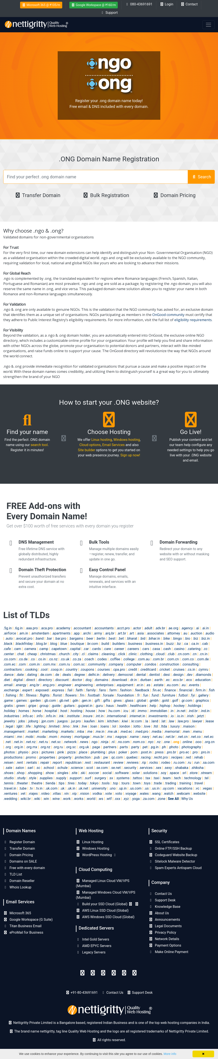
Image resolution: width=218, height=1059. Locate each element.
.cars (145, 649)
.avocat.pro (23, 638)
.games (21, 700)
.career (118, 649)
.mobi (29, 737)
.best (111, 638)
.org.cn (209, 742)
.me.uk (112, 731)
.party (134, 747)
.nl (113, 742)
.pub (96, 757)
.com (22, 664)
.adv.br (160, 628)
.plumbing (97, 752)
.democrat (125, 675)
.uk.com (51, 788)
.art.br (121, 633)
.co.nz (53, 659)
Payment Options (165, 945)
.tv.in (39, 788)
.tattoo (137, 778)
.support (75, 778)
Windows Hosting (92, 848)
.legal (9, 726)
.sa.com (208, 762)
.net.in (18, 742)
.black (7, 644)
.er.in (139, 685)
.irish (190, 716)
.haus (109, 706)
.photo (173, 747)
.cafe (7, 649)
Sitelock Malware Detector (172, 861)
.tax (147, 778)
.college (129, 659)
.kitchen (113, 721)
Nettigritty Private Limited (188, 1031)
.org (8, 747)
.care (107, 649)
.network (69, 742)
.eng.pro (48, 685)
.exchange (11, 690)
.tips (61, 783)
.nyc (150, 742)
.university (98, 788)
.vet (22, 794)
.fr (138, 695)
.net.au (157, 737)
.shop (20, 773)
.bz (178, 644)
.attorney (173, 633)
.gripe (31, 706)
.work (66, 799)
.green (20, 706)
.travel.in (9, 788)
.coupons (87, 669)
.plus (111, 752)
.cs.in (191, 669)
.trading (170, 783)
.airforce (9, 633)
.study (20, 778)
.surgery (100, 778)
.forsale (108, 695)
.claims (92, 654)
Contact (189, 4)
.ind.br (193, 711)
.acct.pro (123, 628)
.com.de (202, 659)
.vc (197, 788)
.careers (133, 649)
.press (159, 752)
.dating (31, 675)
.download (119, 680)
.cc (205, 649)
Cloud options (90, 445)
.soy (163, 773)
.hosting (76, 711)
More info (170, 1054)
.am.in (23, 633)
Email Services (113, 445)
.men (186, 731)
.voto (118, 794)
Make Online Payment (168, 952)
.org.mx (31, 747)
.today (82, 783)
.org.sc (70, 747)
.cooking (31, 669)
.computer (134, 664)
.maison (188, 726)
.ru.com (179, 762)
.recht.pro (160, 757)
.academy (62, 628)
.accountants (104, 628)
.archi (86, 633)
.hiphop (164, 706)
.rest (87, 762)
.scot (89, 768)
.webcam (183, 794)
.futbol (183, 695)
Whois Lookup (17, 887)
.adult (148, 628)
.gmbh (154, 700)
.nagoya (121, 737)
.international (116, 716)
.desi (166, 675)
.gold (165, 700)
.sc (38, 768)
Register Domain (19, 842)
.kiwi (124, 721)
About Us (159, 913)
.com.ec (9, 664)
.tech (177, 778)
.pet (145, 747)
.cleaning (108, 654)
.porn (134, 752)
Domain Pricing (174, 195)
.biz (195, 638)
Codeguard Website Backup (173, 855)
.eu (183, 685)
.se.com (101, 768)
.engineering (83, 685)
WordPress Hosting (96, 855)
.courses (103, 669)
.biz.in (205, 638)
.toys (146, 783)
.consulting (190, 664)
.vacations (185, 788)
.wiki (36, 799)
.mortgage (82, 737)
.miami (8, 737)
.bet (121, 638)
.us (146, 788)
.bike (166, 638)
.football (93, 695)
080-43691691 (138, 4)
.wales (144, 794)
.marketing (49, 731)
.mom (52, 737)
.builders (118, 644)
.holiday (9, 711)
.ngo (94, 742)
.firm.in (200, 690)
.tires (71, 783)
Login (166, 4)
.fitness (31, 695)
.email (8, 685)
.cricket (164, 669)
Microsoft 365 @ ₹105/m (41, 5)
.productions (12, 757)
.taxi (156, 778)
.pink (60, 752)
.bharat (131, 638)
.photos (9, 752)
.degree (79, 675)
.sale (8, 768)
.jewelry (9, 721)
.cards (96, 649)
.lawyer (196, 721)
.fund (155, 695)
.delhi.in (93, 675)
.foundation (125, 695)
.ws (100, 799)
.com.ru (64, 664)
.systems (122, 778)
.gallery (202, 695)
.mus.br (98, 737)
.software (121, 773)
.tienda (50, 783)
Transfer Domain (37, 195)
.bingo (177, 638)
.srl (183, 773)
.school (48, 768)
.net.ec (208, 737)
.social (107, 773)
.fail (69, 690)
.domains (101, 680)
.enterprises (104, 685)
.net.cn (182, 737)
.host (63, 711)
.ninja (104, 742)
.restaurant (101, 762)
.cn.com (183, 654)
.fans (102, 690)
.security (129, 768)
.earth (158, 680)
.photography (191, 747)
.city (75, 654)
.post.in (146, 752)
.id (132, 711)
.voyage (130, 794)
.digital (18, 680)
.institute (73, 716)
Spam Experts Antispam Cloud (175, 868)
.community (96, 664)
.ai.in (205, 628)
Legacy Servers (90, 952)
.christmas (48, 654)
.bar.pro (60, 638)
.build (105, 644)
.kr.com (136, 721)
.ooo (198, 742)
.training (185, 783)
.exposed (42, 690)
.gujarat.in (84, 706)
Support (109, 13)
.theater (22, 783)
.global (141, 700)
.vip (74, 794)
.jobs (21, 721)
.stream (206, 773)
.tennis (8, 783)
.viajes (33, 794)
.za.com (148, 799)
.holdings (194, 706)
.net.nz (30, 742)
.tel (206, 778)
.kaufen (89, 721)
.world (90, 799)
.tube (23, 788)
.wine (56, 799)
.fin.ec (156, 690)
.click (121, 654)
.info (39, 716)
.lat (163, 721)
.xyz (126, 799)
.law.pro (183, 721)
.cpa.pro (118, 669)
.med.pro (141, 731)
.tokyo (94, 783)
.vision (84, 794)
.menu (197, 731)
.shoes (8, 773)
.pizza (71, 752)
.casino (179, 649)
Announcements (164, 919)
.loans (104, 726)
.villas (56, 794)
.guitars (69, 706)
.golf (174, 700)
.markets (67, 731)
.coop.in (56, 669)
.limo (66, 726)
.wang (156, 794)
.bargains (76, 638)
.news (83, 742)
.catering (193, 649)
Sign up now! (130, 455)
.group (43, 706)
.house (90, 711)
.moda (41, 737)
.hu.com (114, 711)
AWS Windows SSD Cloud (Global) (105, 917)
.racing (145, 757)
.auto (9, 638)
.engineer (64, 685)
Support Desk (162, 900)
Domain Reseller (19, 881)
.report (57, 762)
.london (124, 726)
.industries (11, 716)
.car (86, 649)
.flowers (70, 695)
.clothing (146, 654)
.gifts (106, 700)
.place (83, 752)
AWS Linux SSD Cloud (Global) (102, 910)
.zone (161, 799)
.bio (187, 638)
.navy (145, 737)
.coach (89, 659)
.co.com (9, 659)
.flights (44, 695)
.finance (170, 690)
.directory (45, 680)
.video (45, 794)
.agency (187, 628)
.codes (102, 659)
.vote (108, 794)
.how (101, 711)
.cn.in (203, 654)
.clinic (132, 654)
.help (152, 706)
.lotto (137, 726)
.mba (80, 731)
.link (75, 726)
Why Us (187, 799)
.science (76, 768)
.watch (168, 794)
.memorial (172, 731)
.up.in (122, 788)
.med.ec (126, 731)
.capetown (59, 649)
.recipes (176, 757)
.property (65, 757)
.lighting (39, 726)
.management (14, 731)
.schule (62, 768)
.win (46, 799)
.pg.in (154, 747)
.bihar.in (154, 638)
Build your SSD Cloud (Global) (107, 904)
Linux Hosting (89, 842)
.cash (166, 649)
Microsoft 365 (17, 913)
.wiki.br (25, 799)
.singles (62, 773)
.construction (169, 664)
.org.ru (58, 747)
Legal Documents (165, 926)
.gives (117, 700)
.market (33, 731)
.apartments (61, 633)
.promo (30, 757)
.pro (195, 752)
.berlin (100, 638)
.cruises (178, 669)
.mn (19, 737)
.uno (112, 788)
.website (199, 794)
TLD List (12, 874)
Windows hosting (126, 440)
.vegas (207, 788)
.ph (163, 747)
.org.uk (83, 747)
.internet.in (137, 716)
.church (64, 654)
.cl (82, 654)
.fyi (192, 695)
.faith (79, 690)
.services (146, 768)
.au (185, 633)
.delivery (108, 675)
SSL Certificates (164, 842)
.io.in (180, 716)
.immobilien (158, 711)
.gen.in (86, 700)
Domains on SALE (20, 861)
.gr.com (186, 700)
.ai (197, 628)
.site (74, 773)
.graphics (202, 700)
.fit (21, 695)
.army (97, 633)
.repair (44, 762)
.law (171, 721)
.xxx (117, 799)
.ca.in (195, 644)
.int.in (99, 716)
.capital (74, 649)
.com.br (158, 659)
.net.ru (43, 742)
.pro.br (171, 752)
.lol (113, 726)
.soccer (93, 773)
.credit (132, 669)
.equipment (124, 685)
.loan (93, 726)
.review (118, 762)
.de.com (46, 675)
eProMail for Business (23, 932)
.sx (111, 778)
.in (171, 711)
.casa (156, 649)
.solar (135, 773)
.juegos (62, 721)
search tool (39, 445)
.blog (53, 644)
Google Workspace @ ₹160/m (93, 5)
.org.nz (45, 747)
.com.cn (173, 659)
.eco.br (177, 680)
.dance (8, 675)
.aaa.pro (31, 628)
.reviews (132, 762)
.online (187, 742)
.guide (55, 706)
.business (134, 644)
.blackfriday (24, 644)
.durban (145, 680)
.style (32, 778)
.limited (53, 726)
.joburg (32, 721)
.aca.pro (46, 628)
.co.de (22, 659)
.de (56, 675)
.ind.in (205, 711)
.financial (185, 690)
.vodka (97, 794)
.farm (112, 690)
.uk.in (71, 788)
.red (188, 757)
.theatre (36, 783)
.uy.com (168, 788)
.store (193, 773)
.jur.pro (75, 721)
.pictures (47, 752)
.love (146, 726)
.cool (44, 669)
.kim (100, 721)
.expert (27, 690)
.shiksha (197, 768)
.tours (125, 783)
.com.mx (49, 664)
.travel (198, 783)
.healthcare (137, 706)
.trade (157, 783)
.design (178, 675)
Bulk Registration (105, 195)
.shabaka (181, 768)
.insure (87, 716)
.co (32, 659)
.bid (142, 638)
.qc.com (116, 757)
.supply (60, 778)
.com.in (34, 664)
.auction (196, 633)
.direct (30, 680)
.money (65, 737)
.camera (30, 649)
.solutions (150, 773)
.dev (189, 675)
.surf (87, 778)
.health (121, 706)
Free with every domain (24, 868)
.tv (31, 788)
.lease (209, 721)
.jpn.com (47, 721)
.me (89, 731)
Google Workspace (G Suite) (28, 919)
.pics (34, 752)
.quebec (132, 757)
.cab (204, 644)
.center (8, 654)
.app (76, 633)
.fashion (125, 690)
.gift (97, 700)
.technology (192, 778)
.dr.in (133, 680)
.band (39, 638)
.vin (66, 794)
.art (131, 633)
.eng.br (34, 685)
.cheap (32, 654)
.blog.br (41, 644)
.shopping (34, 773)
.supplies (46, 778)
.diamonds (203, 675)
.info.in (50, 716)
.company (115, 664)
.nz (158, 742)
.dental (140, 675)
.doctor (76, 680)
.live (84, 726)
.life (28, 726)
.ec (167, 680)
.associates (155, 633)
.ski (82, 773)
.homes (23, 711)
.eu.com (172, 685)
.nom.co (138, 742)
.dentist (154, 675)
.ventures (10, 794)
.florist (57, 695)
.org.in (18, 747)
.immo (142, 711)
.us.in (155, 788)
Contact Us (160, 894)
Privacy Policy (162, 932)
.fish (211, 690)
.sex (158, 768)
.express (57, 690)
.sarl (30, 768)
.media (156, 731)
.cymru (203, 669)
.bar (49, 638)
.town (136, 783)
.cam (17, 649)
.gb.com (49, 700)
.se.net (115, 768)
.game (8, 700)
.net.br (170, 737)
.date (20, 675)
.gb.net (64, 700)
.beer (89, 638)
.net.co (195, 737)
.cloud (159, 654)
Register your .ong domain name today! (109, 100)
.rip (143, 762)
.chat (20, 654)
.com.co (187, 659)
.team (166, 778)
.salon (19, 768)
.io (172, 716)
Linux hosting (101, 440)
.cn (194, 654)
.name (134, 737)
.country (71, 669)
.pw (105, 757)
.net (8, 742)
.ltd (155, 726)
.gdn (75, 700)
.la (146, 721)
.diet (6, 680)
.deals (66, 675)
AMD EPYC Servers (93, 946)
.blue (63, 644)
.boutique (77, 644)
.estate (158, 685)
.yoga (135, 799)
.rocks (153, 762)
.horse (36, 711)
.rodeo (165, 762)
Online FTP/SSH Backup (170, 848)
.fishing (10, 695)
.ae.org (173, 628)
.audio (209, 633)
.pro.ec (184, 752)
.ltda (163, 726)
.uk (62, 788)
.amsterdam (40, 633)
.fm (81, 695)
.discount (61, 680)
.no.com (123, 742)
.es (148, 685)
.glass (128, 700)
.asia (140, 633)
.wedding (10, 799)
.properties (47, 757)
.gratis (8, 706)
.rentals (31, 762)
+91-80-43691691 (84, 993)
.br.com (92, 644)
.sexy (168, 768)
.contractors (12, 669)
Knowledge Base (164, 907)
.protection (82, 757)
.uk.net (83, 788)
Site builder (86, 450)
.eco (188, 680)
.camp (43, 649)
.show (49, 773)
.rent (19, 762)
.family (90, 690)
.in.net (181, 711)
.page (96, 747)
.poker (122, 752)
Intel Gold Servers (92, 939)
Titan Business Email (22, 926)
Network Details (164, 939)
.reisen (8, 762)
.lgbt (19, 726)
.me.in (99, 731)
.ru (189, 762)
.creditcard (148, 669)
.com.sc (79, 664)
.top (115, 783)
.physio (22, 752)
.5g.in (7, 628)
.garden (35, 700)
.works (78, 799)
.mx (109, 737)
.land (154, 721)
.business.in (154, 644)
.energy (20, 685)
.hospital (50, 711)
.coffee (114, 659)
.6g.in (18, 628)
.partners (109, 747)
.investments (157, 716)
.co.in (41, 659)
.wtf (109, 799)
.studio (8, 778)
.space (174, 773)
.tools (105, 783)
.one (166, 742)
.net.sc (56, 742)
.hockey (179, 706)
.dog (88, 680)
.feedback (141, 690)
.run (196, 762)
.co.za (76, 659)
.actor (136, 628)
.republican (73, 762)
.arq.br (110, 633)
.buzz (169, 644)
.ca (185, 644)
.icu (125, 711)
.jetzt (200, 716)
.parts (123, 747)
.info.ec (27, 716)
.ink (61, 716)
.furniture (168, 695)
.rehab (198, 757)
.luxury (175, 726)
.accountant (82, 628)
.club (170, 654)
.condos (150, 664)
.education (202, 680)
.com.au (143, 659)
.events (193, 685)
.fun (145, 695)
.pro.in (205, 752)
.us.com (135, 788)
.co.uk (64, 659)
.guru (99, 706)
